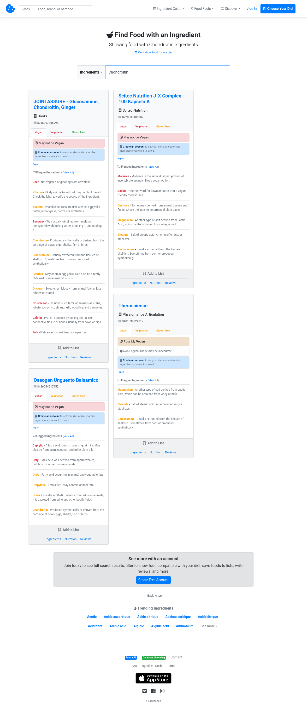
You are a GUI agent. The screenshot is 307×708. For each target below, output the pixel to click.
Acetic (92, 617)
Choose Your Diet (278, 9)
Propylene (39, 485)
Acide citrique (147, 617)
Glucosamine (41, 255)
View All (68, 172)
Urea (36, 495)
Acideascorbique (178, 617)
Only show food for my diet (153, 52)
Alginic (139, 626)
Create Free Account (153, 580)
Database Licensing (154, 657)
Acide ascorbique (117, 617)
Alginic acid (160, 626)
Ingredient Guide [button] (167, 9)
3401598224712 (130, 321)
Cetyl (36, 460)
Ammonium (185, 626)
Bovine (122, 191)
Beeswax (38, 221)
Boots (40, 116)
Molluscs (123, 176)
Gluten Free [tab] (78, 132)
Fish (35, 332)
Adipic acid (118, 626)
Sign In (252, 8)
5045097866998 (46, 123)
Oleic (36, 474)
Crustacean (40, 303)
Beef (36, 182)
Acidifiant (95, 626)
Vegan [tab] (38, 132)
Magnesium (125, 220)
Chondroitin (40, 240)
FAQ (134, 666)
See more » (209, 626)
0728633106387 (130, 117)
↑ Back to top (153, 595)
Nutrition (71, 357)
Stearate (123, 234)
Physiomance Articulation (141, 314)
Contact (176, 657)
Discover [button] (229, 9)
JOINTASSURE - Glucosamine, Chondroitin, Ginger (66, 104)
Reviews (85, 357)
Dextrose (123, 205)
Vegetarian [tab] (56, 132)
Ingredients (90, 72)
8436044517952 (46, 386)
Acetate (38, 207)
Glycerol (38, 288)
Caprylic (38, 445)
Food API (131, 657)
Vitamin (38, 192)
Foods (26, 9)
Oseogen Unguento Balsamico (66, 380)
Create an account (48, 152)
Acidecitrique (208, 617)
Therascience (133, 305)
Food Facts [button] (201, 9)
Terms (171, 666)
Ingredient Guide (152, 666)
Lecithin (38, 274)
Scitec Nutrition (133, 110)
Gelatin (37, 318)
